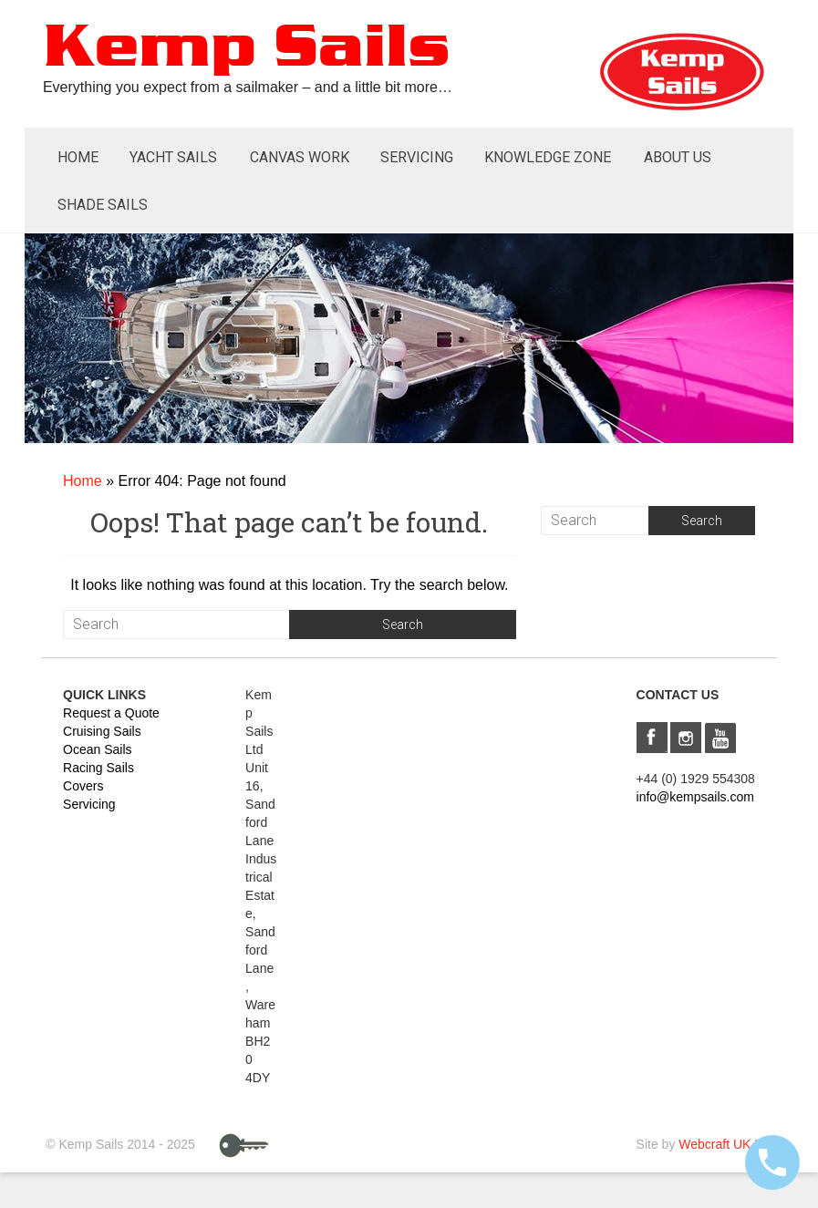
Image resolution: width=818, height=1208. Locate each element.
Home (77, 157)
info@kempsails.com (695, 797)
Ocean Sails (97, 749)
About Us (677, 157)
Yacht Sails (173, 157)
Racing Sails (98, 767)
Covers (83, 786)
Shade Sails (102, 204)
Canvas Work (299, 157)
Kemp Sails (246, 48)
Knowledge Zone (547, 157)
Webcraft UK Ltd (724, 1144)
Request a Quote (111, 713)
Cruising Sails (102, 731)
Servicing (416, 157)
